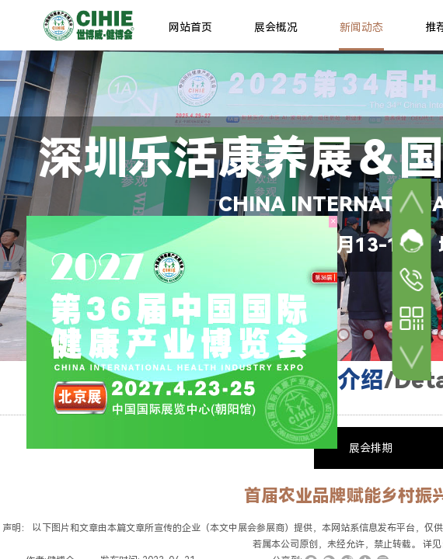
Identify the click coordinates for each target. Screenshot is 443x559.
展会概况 (276, 27)
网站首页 (190, 27)
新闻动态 (361, 27)
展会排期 (370, 448)
